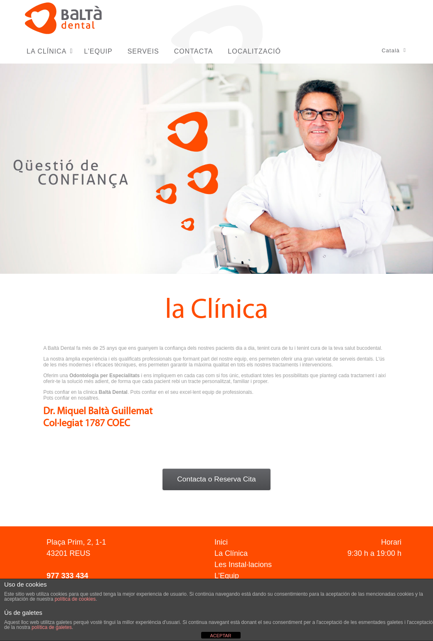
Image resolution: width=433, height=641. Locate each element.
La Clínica (231, 553)
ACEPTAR (220, 635)
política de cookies (75, 599)
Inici (221, 542)
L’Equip (226, 576)
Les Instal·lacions (243, 564)
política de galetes (52, 627)
